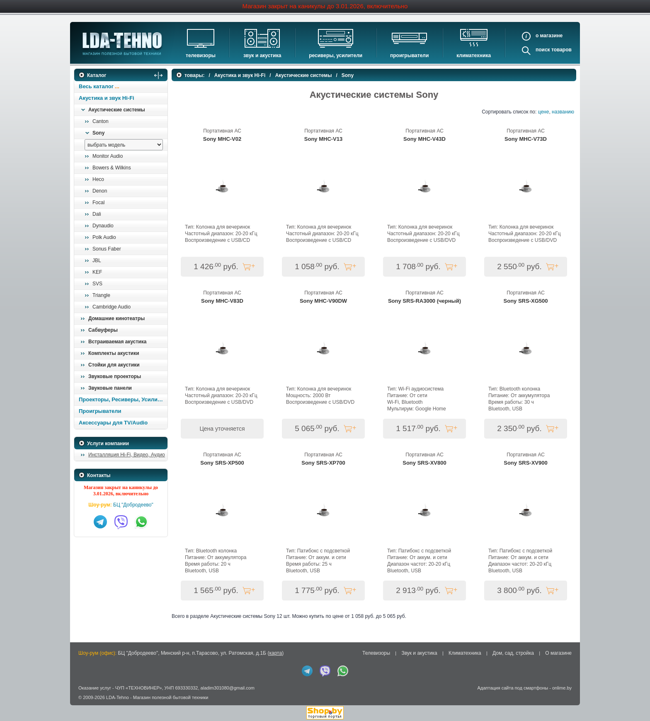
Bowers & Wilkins (111, 168)
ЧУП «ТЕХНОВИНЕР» (138, 687)
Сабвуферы (103, 330)
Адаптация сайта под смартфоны (512, 687)
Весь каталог (96, 86)
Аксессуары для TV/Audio (113, 423)
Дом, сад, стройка (513, 653)
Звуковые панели (110, 388)
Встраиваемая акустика (117, 342)
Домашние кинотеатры (116, 318)
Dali (96, 214)
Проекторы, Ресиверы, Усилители (123, 399)
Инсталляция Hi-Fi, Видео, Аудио (126, 455)
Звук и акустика (262, 55)
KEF (97, 272)
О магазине (558, 653)
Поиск (543, 50)
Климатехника (473, 55)
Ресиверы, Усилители (335, 55)
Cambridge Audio (111, 307)
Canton (100, 121)
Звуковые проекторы (114, 376)
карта (275, 653)
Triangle (101, 295)
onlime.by (562, 687)
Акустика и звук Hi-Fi (106, 98)
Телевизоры (201, 55)
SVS (97, 284)
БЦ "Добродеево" (133, 505)
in (81, 703)
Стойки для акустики (114, 365)
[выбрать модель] (124, 144)
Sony (98, 133)
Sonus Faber (106, 249)
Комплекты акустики (113, 353)
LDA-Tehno (117, 697)
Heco (98, 179)
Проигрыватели (409, 55)
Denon (99, 191)
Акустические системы (116, 110)
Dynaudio (103, 226)
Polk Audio (104, 237)
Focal (98, 202)
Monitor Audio (107, 156)
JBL (96, 260)
